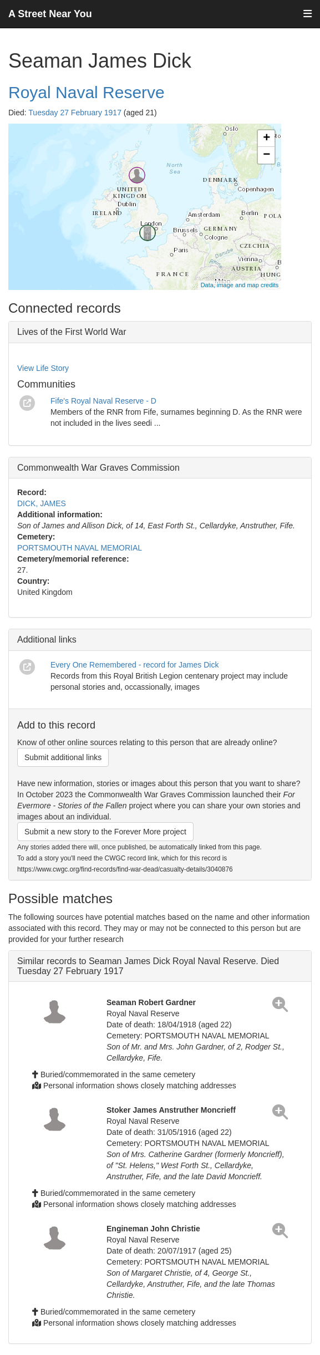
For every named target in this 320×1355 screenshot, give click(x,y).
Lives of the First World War (71, 332)
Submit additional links (62, 757)
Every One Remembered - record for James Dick (134, 664)
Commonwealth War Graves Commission (98, 467)
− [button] (266, 155)
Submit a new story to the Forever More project (105, 831)
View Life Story (43, 368)
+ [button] (266, 138)
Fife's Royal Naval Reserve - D (103, 400)
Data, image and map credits (240, 285)
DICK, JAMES (41, 503)
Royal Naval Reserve (86, 92)
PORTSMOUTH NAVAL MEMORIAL (79, 547)
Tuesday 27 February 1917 (74, 112)
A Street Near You (50, 13)
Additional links (47, 639)
